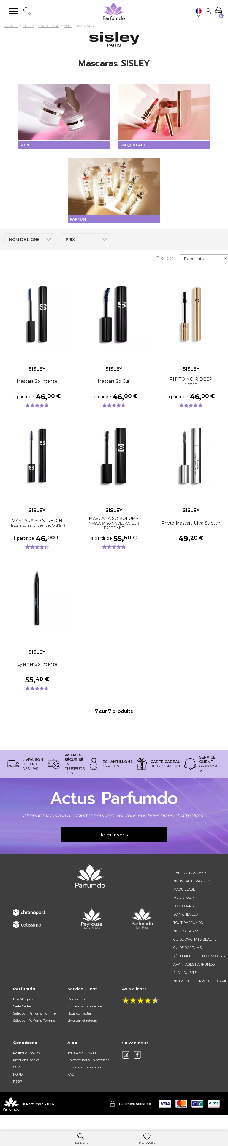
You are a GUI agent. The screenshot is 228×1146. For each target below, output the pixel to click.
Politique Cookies (26, 1068)
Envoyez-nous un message (88, 1075)
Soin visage (183, 912)
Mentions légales (26, 1075)
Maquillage (184, 904)
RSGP (17, 1096)
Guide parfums (187, 962)
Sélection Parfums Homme (34, 1028)
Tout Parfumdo (188, 937)
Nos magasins (186, 946)
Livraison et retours (82, 1035)
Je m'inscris (114, 849)
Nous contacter (79, 1028)
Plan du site (185, 987)
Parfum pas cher (189, 888)
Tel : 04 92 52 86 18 (81, 1068)
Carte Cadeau (23, 1021)
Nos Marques (23, 1014)
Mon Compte (77, 1014)
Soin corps (183, 921)
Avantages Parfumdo (194, 979)
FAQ (70, 1089)
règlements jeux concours (199, 971)
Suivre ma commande (84, 1021)
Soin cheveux (185, 929)
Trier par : (165, 273)
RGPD (18, 1089)
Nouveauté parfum (191, 896)
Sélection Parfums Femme (34, 1035)
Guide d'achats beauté (194, 954)
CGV (16, 1082)
